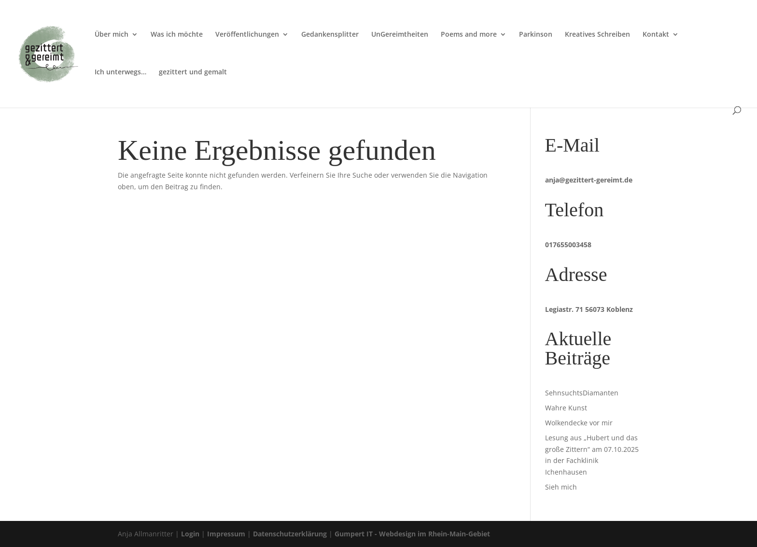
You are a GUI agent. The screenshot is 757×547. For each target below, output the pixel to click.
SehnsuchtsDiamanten (581, 392)
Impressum (226, 533)
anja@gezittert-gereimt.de (588, 179)
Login (190, 533)
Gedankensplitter (330, 35)
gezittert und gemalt (193, 72)
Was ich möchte (177, 35)
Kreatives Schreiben (597, 35)
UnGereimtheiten (399, 35)
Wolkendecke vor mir (579, 422)
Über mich (111, 35)
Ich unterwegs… (120, 72)
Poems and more (469, 35)
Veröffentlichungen (247, 35)
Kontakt (656, 35)
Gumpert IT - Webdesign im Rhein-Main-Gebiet (412, 533)
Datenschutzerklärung (290, 533)
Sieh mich (561, 486)
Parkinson (535, 35)
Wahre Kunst (566, 407)
